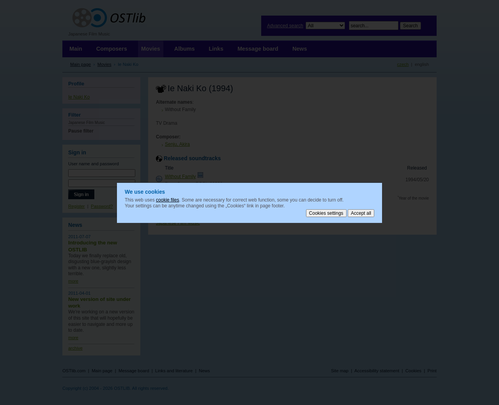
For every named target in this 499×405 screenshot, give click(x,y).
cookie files (167, 199)
